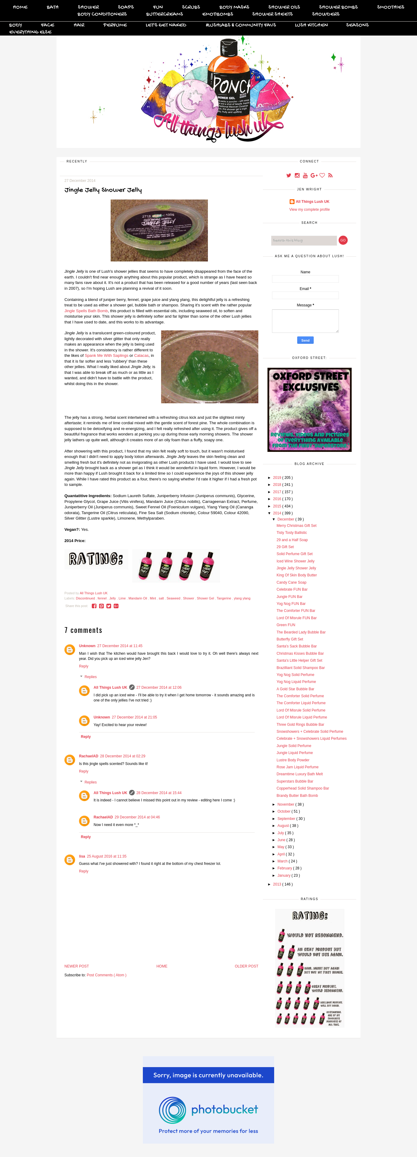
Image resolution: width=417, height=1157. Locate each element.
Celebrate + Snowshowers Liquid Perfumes (311, 738)
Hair (79, 25)
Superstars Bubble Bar (295, 781)
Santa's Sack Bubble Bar (297, 646)
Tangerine (224, 598)
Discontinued (86, 598)
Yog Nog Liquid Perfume (296, 682)
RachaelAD (88, 756)
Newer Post (76, 966)
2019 (277, 478)
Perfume (115, 25)
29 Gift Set (285, 547)
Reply (83, 666)
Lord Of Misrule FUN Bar (297, 618)
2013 (277, 884)
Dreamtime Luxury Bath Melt (300, 774)
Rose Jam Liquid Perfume (298, 767)
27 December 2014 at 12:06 (159, 687)
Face (47, 25)
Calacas (141, 355)
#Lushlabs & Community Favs (241, 25)
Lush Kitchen (311, 25)
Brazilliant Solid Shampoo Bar (301, 668)
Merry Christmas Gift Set (296, 526)
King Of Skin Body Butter (297, 575)
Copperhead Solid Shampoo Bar (303, 788)
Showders (325, 14)
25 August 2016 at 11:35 (106, 856)
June (281, 840)
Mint (153, 598)
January (284, 875)
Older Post (246, 966)
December (286, 519)
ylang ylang (242, 598)
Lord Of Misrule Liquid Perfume (302, 717)
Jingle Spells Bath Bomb (86, 311)
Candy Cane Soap (291, 582)
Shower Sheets (272, 14)
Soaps (126, 7)
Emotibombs (217, 14)
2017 (277, 492)
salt (162, 598)
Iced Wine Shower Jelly (296, 561)
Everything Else (30, 32)
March (283, 861)
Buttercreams (164, 14)
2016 (277, 499)
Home (20, 7)
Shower (88, 7)
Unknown (87, 646)
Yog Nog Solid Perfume (295, 675)
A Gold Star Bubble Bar (295, 689)
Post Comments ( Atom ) (106, 975)
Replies (90, 677)
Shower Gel (206, 598)
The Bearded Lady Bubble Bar (301, 632)
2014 (277, 513)
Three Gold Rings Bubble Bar (300, 724)
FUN (158, 7)
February (285, 868)
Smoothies (390, 7)
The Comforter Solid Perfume (300, 696)
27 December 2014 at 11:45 (120, 646)
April (281, 854)
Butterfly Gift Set (290, 639)
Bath (53, 7)
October (284, 811)
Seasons (357, 25)
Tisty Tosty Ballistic (292, 533)
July (281, 833)
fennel (102, 598)
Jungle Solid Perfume (294, 746)
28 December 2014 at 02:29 (122, 756)
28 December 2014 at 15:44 (159, 793)
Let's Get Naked (166, 25)
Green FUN (286, 625)
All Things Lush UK (110, 687)
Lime (122, 598)
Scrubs (191, 7)
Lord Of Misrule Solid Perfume (301, 710)
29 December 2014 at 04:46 (137, 817)
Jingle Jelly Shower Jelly (296, 568)
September (286, 819)
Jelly (113, 598)
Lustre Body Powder (293, 760)
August (283, 826)
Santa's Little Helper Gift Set (299, 660)
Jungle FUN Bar (289, 597)
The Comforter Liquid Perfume (301, 703)
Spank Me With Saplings (107, 355)
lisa (82, 856)
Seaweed (174, 598)
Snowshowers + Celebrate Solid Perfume (310, 731)
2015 (277, 506)
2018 (277, 485)
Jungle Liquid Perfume (295, 753)
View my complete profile (309, 209)
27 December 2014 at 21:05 (134, 717)
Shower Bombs (338, 7)
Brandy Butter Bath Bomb (297, 796)
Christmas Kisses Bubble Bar (300, 653)
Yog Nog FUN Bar (291, 604)
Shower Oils (284, 7)
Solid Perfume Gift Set (295, 554)
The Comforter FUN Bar (296, 611)
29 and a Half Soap (292, 540)
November (286, 804)
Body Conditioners (102, 14)
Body (15, 25)
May (281, 847)
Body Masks (234, 7)
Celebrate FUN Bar (292, 589)
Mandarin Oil (138, 598)
